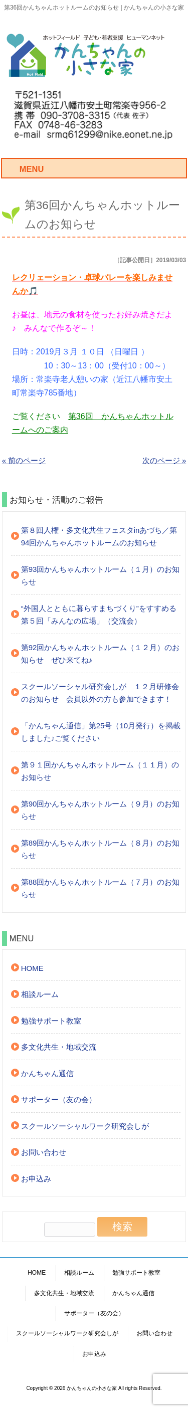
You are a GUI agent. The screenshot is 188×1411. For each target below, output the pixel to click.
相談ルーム (40, 994)
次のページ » (164, 460)
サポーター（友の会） (58, 1099)
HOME (32, 968)
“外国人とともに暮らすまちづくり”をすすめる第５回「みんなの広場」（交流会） (98, 615)
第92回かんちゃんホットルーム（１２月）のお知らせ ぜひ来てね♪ (100, 654)
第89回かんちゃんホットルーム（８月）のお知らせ (100, 849)
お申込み (36, 1178)
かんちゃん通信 (47, 1073)
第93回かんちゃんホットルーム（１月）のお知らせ (100, 575)
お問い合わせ (43, 1152)
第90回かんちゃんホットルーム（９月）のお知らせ (100, 810)
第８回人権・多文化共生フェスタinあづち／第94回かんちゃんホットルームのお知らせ (99, 536)
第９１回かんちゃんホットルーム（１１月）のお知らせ (100, 771)
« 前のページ (24, 460)
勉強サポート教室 (51, 1021)
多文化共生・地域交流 (58, 1047)
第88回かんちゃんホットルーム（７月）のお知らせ (100, 888)
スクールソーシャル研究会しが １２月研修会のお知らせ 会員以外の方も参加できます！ (100, 693)
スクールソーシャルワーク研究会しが (85, 1126)
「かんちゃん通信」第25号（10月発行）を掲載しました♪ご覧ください (100, 732)
